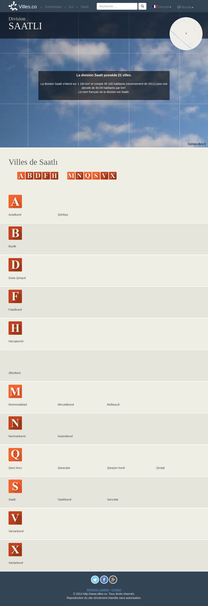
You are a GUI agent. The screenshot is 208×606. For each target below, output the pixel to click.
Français (162, 7)
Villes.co (28, 6)
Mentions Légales (98, 589)
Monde (185, 7)
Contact (116, 589)
